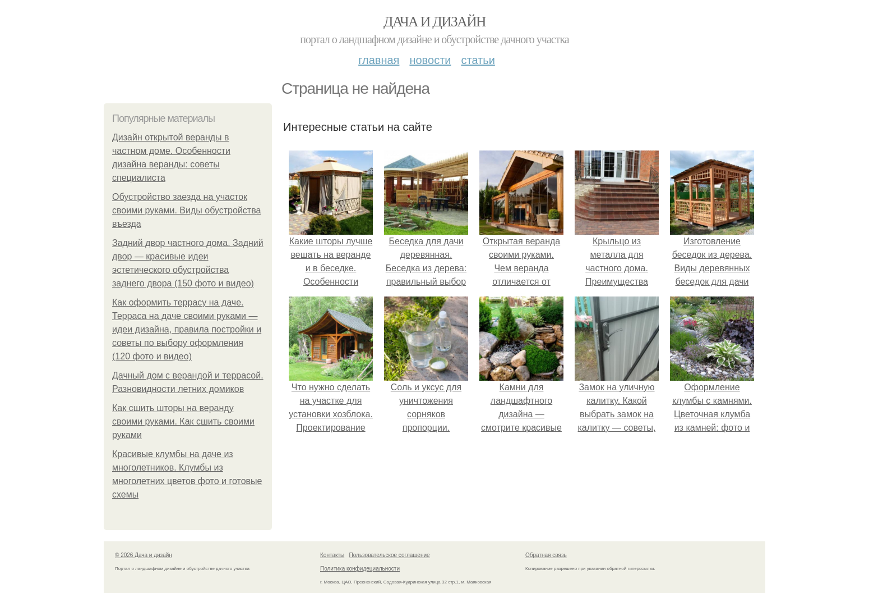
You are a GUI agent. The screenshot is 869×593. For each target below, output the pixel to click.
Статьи (477, 60)
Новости (430, 60)
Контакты (332, 555)
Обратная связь (546, 555)
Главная (378, 60)
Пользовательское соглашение (389, 555)
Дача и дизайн (434, 21)
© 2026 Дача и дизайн (143, 555)
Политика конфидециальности (360, 568)
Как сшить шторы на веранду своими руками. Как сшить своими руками (183, 421)
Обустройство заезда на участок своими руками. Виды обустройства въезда (186, 210)
